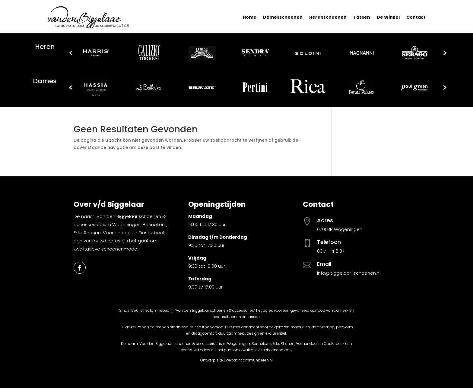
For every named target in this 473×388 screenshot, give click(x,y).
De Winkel (388, 17)
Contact (416, 17)
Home (249, 17)
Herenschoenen (328, 17)
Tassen (361, 17)
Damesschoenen (283, 17)
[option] (96, 53)
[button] (70, 52)
